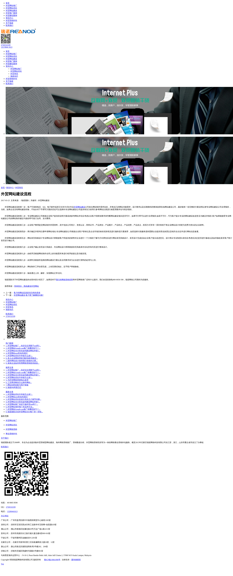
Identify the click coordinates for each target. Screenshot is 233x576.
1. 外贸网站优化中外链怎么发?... (19, 394)
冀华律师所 (76, 560)
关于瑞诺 (9, 23)
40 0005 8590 (12, 503)
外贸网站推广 (11, 6)
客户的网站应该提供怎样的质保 (27, 293)
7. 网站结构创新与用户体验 (17, 385)
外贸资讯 (14, 74)
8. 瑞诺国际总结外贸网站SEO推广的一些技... (24, 412)
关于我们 (5, 438)
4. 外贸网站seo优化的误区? (17, 353)
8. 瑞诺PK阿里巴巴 (13, 387)
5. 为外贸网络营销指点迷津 (17, 380)
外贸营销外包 (11, 20)
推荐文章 (9, 367)
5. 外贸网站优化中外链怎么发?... (19, 356)
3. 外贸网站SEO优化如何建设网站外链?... (23, 351)
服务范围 (5, 416)
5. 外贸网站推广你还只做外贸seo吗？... (22, 404)
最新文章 (9, 392)
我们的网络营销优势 (64, 280)
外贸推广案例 (11, 13)
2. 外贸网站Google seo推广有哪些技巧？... (23, 348)
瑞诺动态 (14, 76)
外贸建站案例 (11, 15)
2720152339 (5, 45)
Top (2, 564)
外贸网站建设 (11, 10)
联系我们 (9, 25)
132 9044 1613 (6, 47)
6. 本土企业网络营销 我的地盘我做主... (22, 358)
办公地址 (5, 516)
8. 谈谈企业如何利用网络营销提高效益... (22, 363)
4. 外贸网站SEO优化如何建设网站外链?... (23, 402)
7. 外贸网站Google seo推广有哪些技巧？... (23, 409)
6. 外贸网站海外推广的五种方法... (20, 407)
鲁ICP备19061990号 (52, 560)
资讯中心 (9, 18)
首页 (7, 3)
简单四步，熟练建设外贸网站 (26, 286)
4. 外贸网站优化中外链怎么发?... (19, 377)
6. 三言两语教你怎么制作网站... (19, 382)
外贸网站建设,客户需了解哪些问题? (28, 295)
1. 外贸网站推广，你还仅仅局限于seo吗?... (23, 346)
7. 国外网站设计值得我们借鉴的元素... (21, 361)
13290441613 (12, 511)
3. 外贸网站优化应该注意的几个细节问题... (23, 399)
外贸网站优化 (11, 8)
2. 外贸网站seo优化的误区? (17, 397)
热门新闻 (9, 343)
